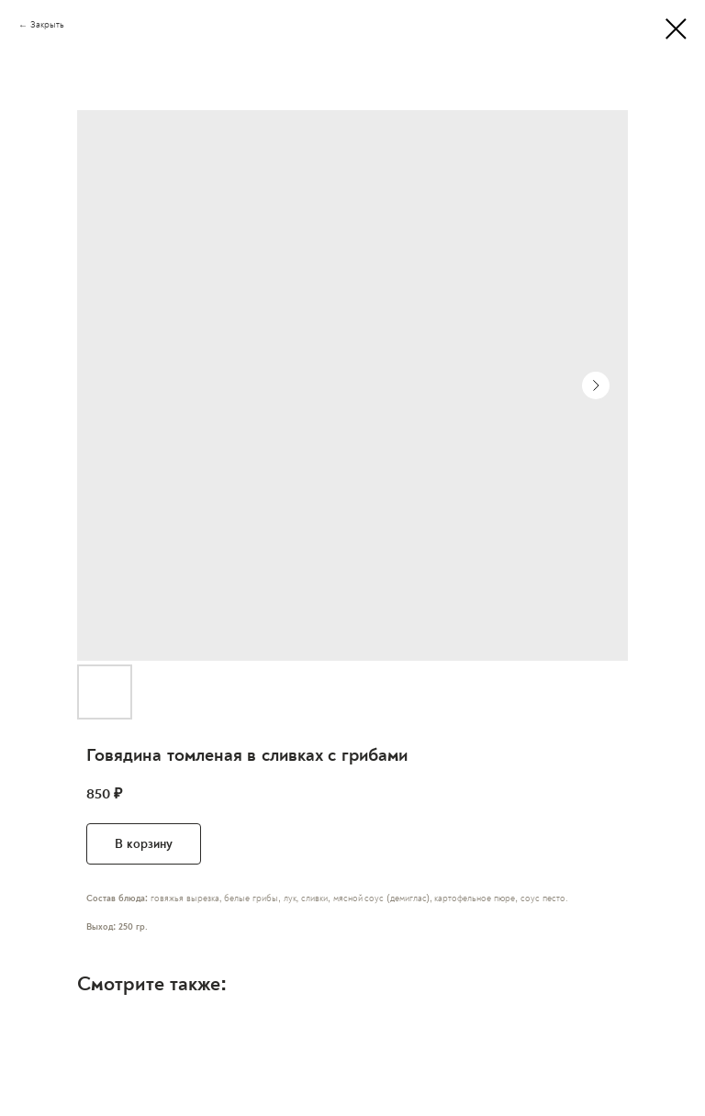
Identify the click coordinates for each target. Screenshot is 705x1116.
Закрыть (47, 24)
